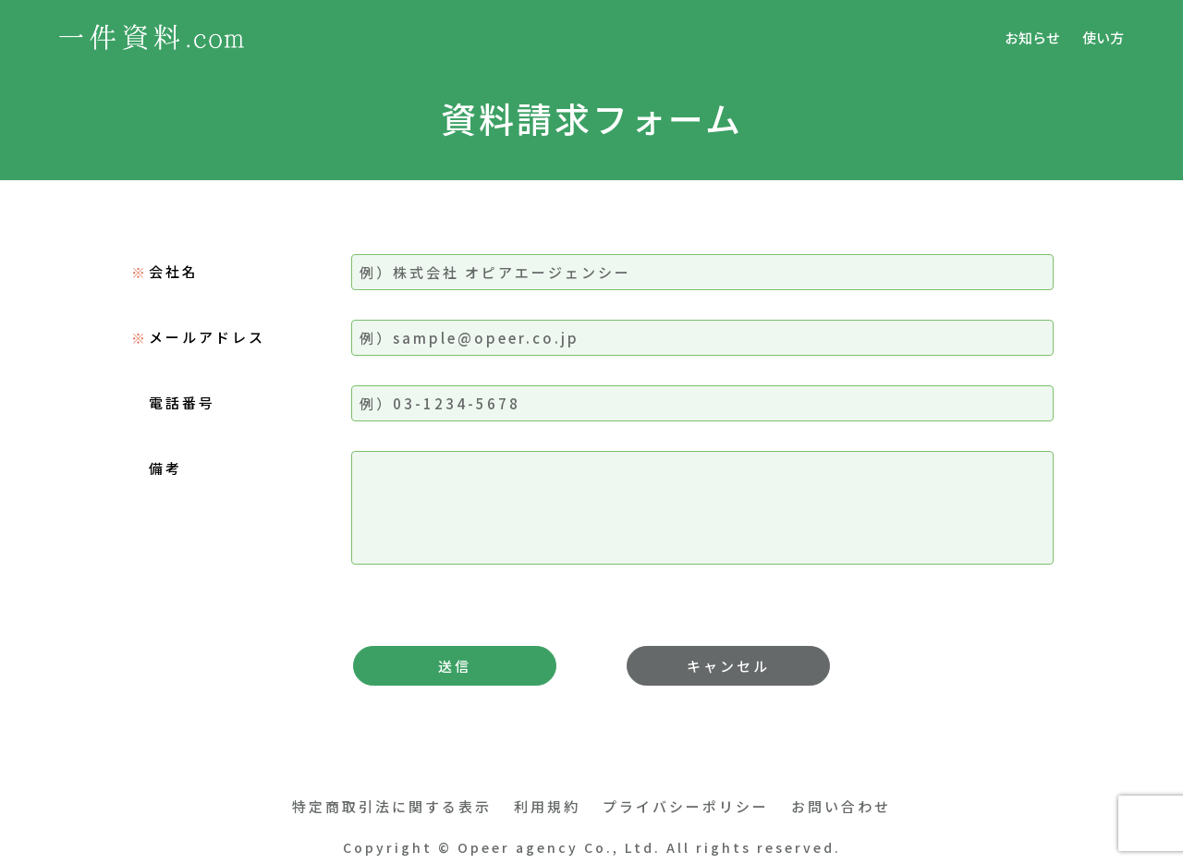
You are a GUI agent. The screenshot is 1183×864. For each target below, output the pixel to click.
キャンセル (728, 665)
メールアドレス (207, 337)
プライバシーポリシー (686, 806)
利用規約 (547, 806)
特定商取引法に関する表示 (392, 806)
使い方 (1103, 37)
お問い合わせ (841, 806)
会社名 (174, 271)
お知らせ (1032, 37)
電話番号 (182, 402)
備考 (165, 468)
